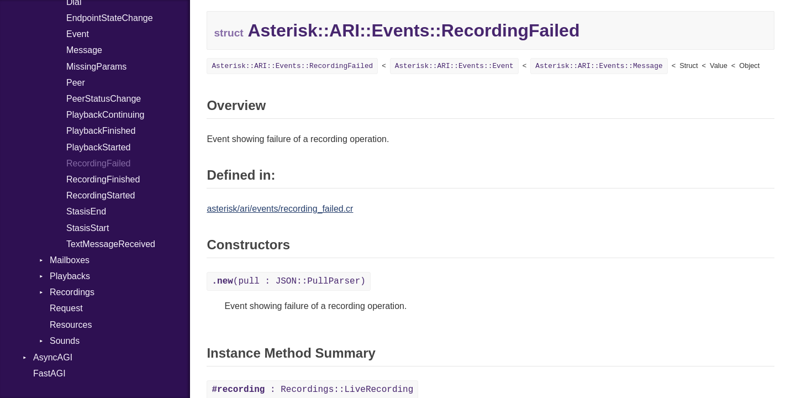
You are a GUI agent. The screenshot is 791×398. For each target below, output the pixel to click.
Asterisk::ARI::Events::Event (454, 66)
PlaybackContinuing (105, 114)
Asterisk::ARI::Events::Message (598, 66)
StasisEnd (86, 211)
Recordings (72, 292)
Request (66, 308)
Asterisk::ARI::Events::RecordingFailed (292, 66)
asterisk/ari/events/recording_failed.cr (280, 208)
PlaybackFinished (100, 130)
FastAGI (49, 373)
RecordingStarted (100, 195)
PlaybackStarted (98, 147)
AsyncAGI (52, 357)
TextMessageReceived (110, 244)
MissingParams (96, 66)
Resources (71, 324)
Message (84, 50)
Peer (75, 82)
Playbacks (70, 276)
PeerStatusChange (103, 98)
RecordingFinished (103, 179)
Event (77, 34)
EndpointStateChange (109, 18)
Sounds (65, 340)
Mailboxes (69, 260)
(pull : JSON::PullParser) (288, 281)
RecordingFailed (98, 163)
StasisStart (87, 228)
